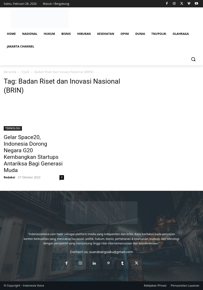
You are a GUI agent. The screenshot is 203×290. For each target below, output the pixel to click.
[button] (193, 59)
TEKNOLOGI (12, 128)
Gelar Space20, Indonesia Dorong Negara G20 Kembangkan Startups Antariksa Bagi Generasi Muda (33, 153)
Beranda (10, 72)
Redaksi (9, 177)
